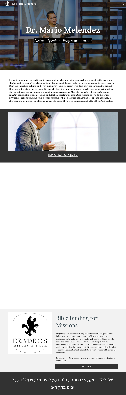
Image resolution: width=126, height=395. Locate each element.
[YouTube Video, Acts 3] (35, 254)
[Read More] (86, 366)
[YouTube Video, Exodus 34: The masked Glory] (91, 291)
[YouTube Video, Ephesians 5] (35, 217)
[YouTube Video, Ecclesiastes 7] (91, 217)
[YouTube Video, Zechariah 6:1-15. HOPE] (91, 254)
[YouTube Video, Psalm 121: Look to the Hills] (35, 181)
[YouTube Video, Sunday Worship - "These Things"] (91, 181)
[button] (123, 4)
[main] (63, 35)
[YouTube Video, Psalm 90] (35, 291)
